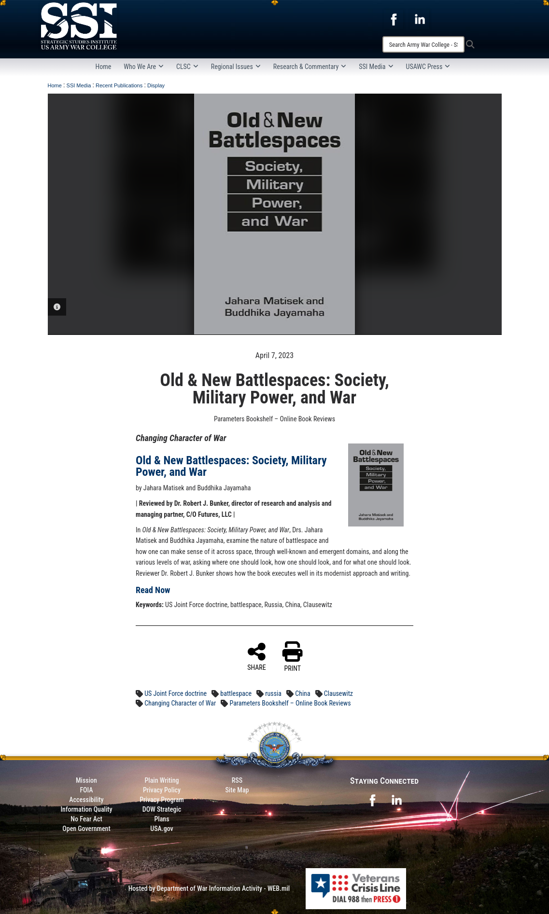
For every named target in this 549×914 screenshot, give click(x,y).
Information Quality (86, 809)
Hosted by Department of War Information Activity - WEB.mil (209, 888)
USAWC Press (428, 66)
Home (104, 66)
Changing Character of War (180, 703)
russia (273, 693)
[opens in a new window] (393, 19)
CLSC (187, 66)
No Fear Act (86, 819)
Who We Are (144, 66)
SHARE (256, 656)
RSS (237, 780)
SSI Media (376, 66)
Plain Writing (161, 780)
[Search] (423, 44)
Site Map (237, 790)
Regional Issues (236, 66)
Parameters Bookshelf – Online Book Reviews (290, 703)
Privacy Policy (162, 790)
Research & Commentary (310, 66)
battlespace (236, 693)
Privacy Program (162, 799)
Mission (86, 780)
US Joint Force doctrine (175, 693)
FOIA (86, 790)
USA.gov (161, 828)
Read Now (153, 590)
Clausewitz (338, 693)
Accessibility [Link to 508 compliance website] (86, 799)
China (302, 693)
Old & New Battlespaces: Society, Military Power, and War (231, 466)
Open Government (86, 828)
